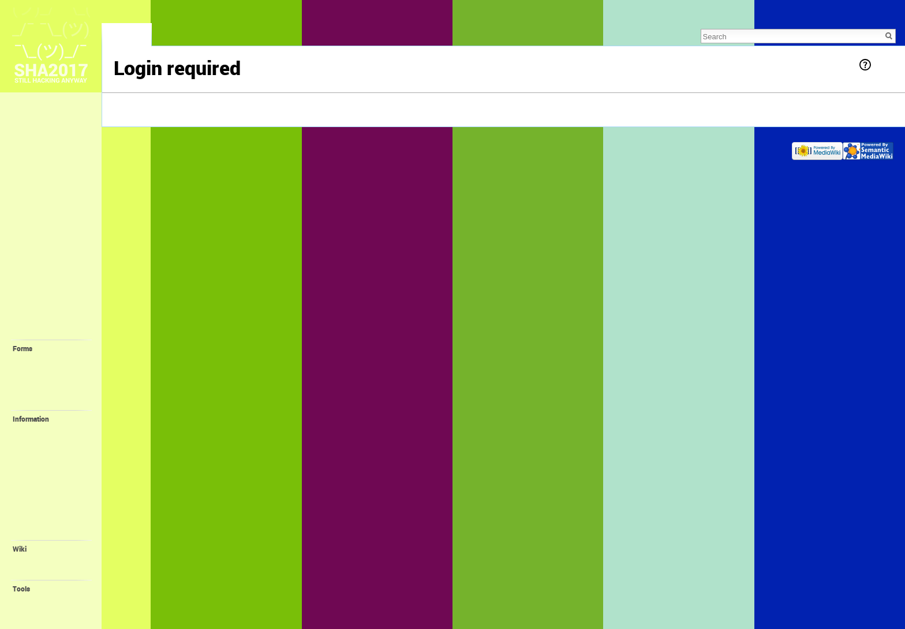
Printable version (49, 611)
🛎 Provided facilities (40, 241)
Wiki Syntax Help (49, 571)
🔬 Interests (39, 296)
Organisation (43, 531)
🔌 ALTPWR (42, 475)
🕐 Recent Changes (53, 161)
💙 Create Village (50, 371)
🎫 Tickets (37, 186)
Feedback (34, 136)
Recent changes (47, 560)
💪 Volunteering (48, 430)
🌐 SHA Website (49, 520)
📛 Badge (39, 486)
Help (882, 64)
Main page (36, 110)
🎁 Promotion (45, 498)
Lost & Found (41, 148)
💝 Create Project (50, 401)
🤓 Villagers (40, 283)
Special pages (44, 600)
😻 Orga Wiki (44, 508)
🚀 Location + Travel (55, 224)
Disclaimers (243, 148)
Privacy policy (133, 148)
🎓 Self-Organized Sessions (51, 313)
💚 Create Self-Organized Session (51, 386)
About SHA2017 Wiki (190, 148)
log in (152, 106)
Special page (127, 37)
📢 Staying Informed (55, 211)
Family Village (44, 452)
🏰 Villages (38, 271)
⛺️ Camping (40, 258)
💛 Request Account (55, 359)
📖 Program (39, 198)
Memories (35, 123)
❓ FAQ (30, 174)
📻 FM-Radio (44, 463)
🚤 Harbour (42, 441)
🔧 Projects (39, 330)
